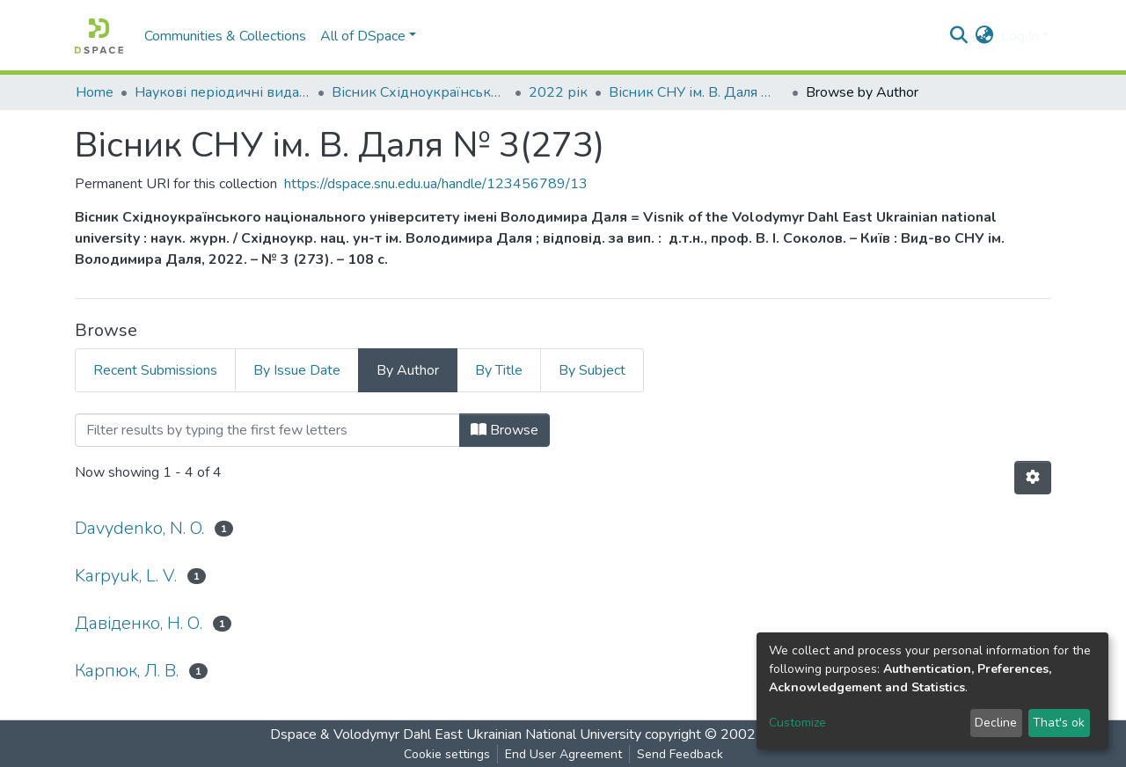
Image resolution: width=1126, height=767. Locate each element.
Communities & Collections (225, 36)
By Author (408, 370)
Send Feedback (680, 754)
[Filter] (267, 430)
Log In (1020, 36)
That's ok (1059, 722)
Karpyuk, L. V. (126, 576)
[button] (985, 36)
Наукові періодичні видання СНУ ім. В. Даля (223, 92)
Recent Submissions (155, 370)
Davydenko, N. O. (139, 528)
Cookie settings (447, 754)
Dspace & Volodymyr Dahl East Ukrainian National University (455, 734)
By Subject (592, 370)
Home (94, 92)
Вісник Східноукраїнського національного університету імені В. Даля (420, 92)
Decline (996, 722)
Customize (797, 722)
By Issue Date (296, 370)
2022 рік (558, 92)
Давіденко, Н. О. (138, 623)
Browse (504, 430)
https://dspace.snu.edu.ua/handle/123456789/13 (436, 184)
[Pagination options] (1032, 477)
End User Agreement (563, 754)
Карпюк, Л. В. (127, 671)
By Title (499, 370)
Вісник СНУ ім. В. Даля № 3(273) (697, 92)
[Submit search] (959, 36)
